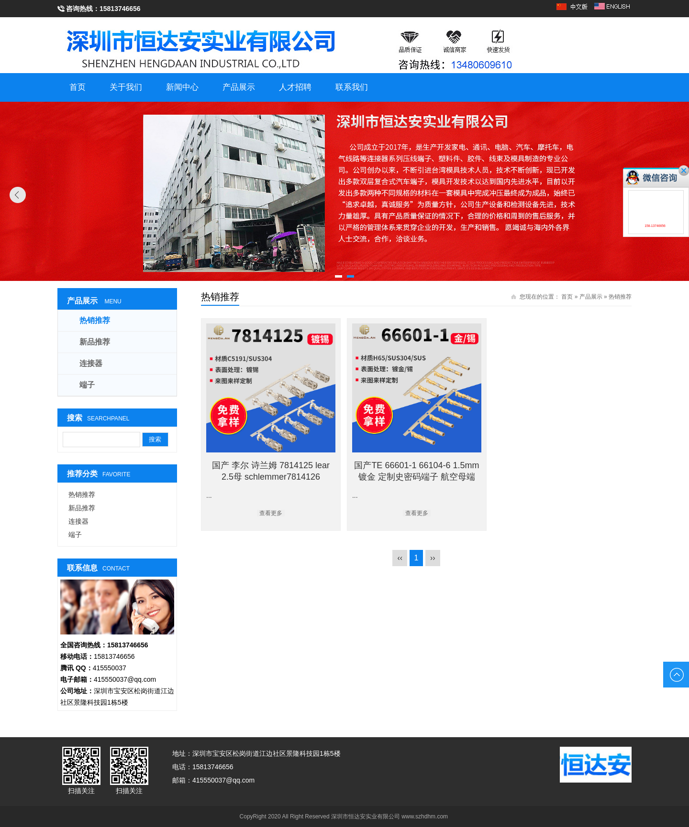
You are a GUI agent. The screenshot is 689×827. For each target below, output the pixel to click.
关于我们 (126, 87)
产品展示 (238, 87)
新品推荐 (94, 342)
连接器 (90, 363)
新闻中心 (182, 87)
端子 (87, 385)
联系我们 (351, 87)
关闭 (683, 170)
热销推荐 (620, 296)
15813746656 (120, 8)
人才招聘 (295, 87)
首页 (77, 87)
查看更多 (270, 513)
